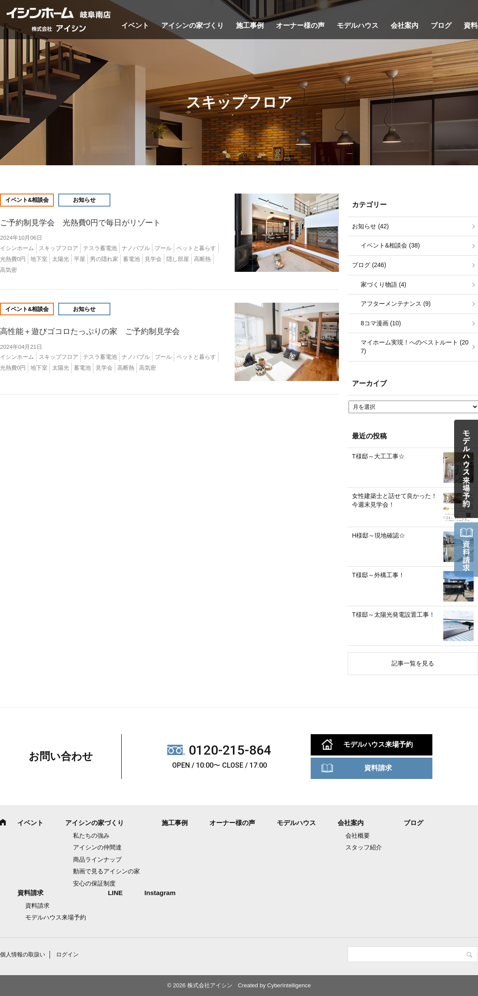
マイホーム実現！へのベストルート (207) (414, 346)
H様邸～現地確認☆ (378, 535)
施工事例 (250, 25)
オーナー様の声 (300, 25)
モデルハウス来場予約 (378, 744)
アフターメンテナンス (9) (396, 303)
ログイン (67, 954)
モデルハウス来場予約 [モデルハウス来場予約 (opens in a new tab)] (55, 917)
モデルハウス (357, 25)
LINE (115, 892)
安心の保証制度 (94, 883)
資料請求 (378, 768)
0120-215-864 (230, 750)
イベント (135, 25)
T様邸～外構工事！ (378, 575)
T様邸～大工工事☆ (378, 456)
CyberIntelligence (289, 985)
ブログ (441, 25)
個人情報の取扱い (22, 954)
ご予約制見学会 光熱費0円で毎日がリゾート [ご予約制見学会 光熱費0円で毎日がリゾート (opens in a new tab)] (84, 222)
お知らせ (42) (370, 226)
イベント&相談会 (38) (390, 245)
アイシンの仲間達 (97, 847)
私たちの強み (91, 835)
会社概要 (357, 835)
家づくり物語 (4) (383, 284)
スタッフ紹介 (363, 847)
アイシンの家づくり (192, 25)
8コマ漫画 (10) (381, 323)
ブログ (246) (369, 264)
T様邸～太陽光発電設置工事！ (393, 614)
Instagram (160, 892)
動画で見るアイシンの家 (106, 871)
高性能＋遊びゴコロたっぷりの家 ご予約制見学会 (90, 331)
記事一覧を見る (413, 663)
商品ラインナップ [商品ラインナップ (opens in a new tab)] (97, 859)
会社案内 (404, 25)
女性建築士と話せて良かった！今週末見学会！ (394, 500)
